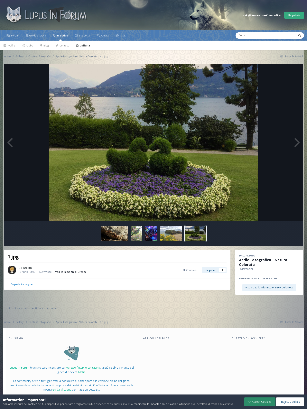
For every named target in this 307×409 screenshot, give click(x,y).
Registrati (294, 15)
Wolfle (11, 45)
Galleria (84, 45)
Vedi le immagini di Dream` (71, 272)
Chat (122, 35)
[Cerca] (256, 35)
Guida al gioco (37, 35)
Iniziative (62, 37)
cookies (32, 404)
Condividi (190, 270)
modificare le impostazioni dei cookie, (156, 404)
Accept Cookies (259, 402)
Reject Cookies (290, 402)
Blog (46, 45)
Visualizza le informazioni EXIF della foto (269, 287)
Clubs (29, 45)
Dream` (28, 268)
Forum (15, 35)
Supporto (84, 35)
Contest (64, 45)
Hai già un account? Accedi (262, 15)
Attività (104, 35)
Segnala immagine (22, 284)
